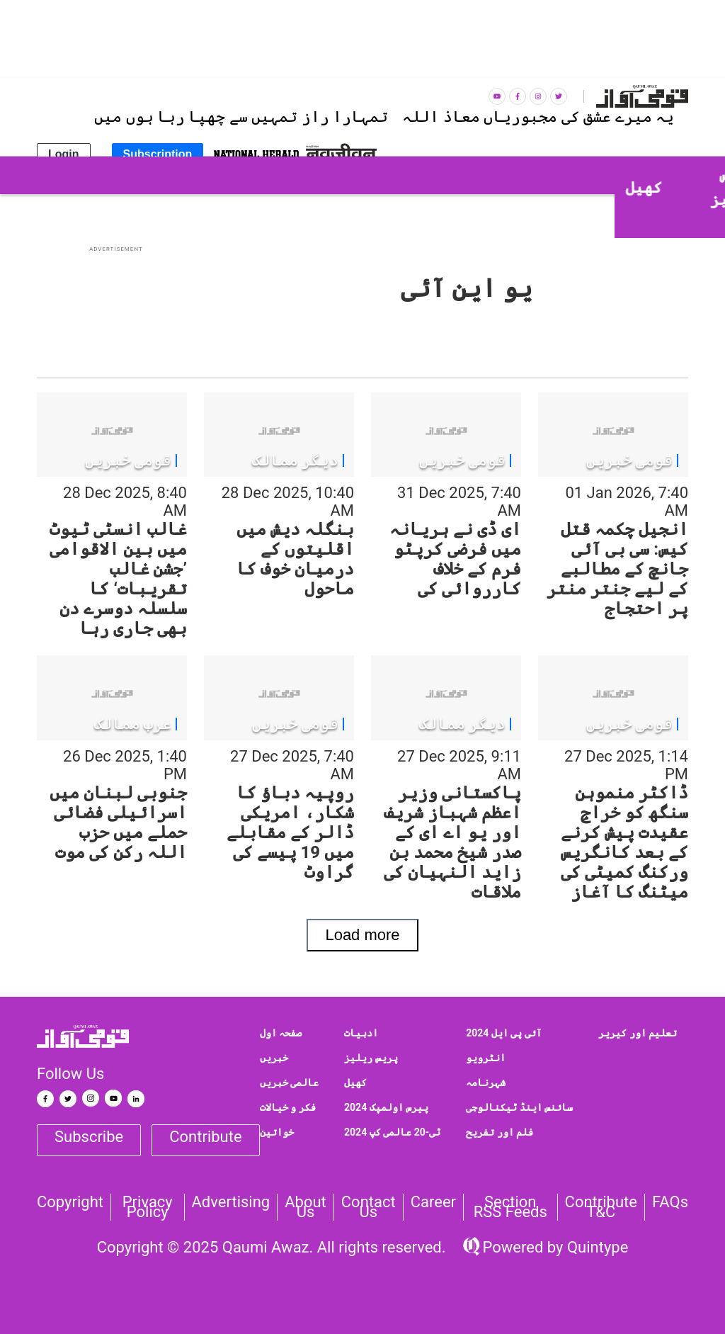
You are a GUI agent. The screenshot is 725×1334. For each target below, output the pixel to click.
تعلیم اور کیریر (637, 1033)
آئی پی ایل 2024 (504, 1033)
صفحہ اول (281, 1033)
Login (63, 154)
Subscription (158, 154)
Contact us (368, 1207)
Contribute (205, 1137)
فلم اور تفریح (499, 1132)
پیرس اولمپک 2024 (386, 1107)
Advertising (231, 1202)
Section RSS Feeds (510, 1207)
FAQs (670, 1202)
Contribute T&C (601, 1207)
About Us (305, 1207)
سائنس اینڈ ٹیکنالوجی (519, 1107)
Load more (362, 935)
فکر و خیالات (288, 1107)
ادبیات (361, 1033)
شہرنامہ (486, 1082)
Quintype (595, 1247)
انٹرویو (486, 1057)
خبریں (274, 1057)
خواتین (277, 1132)
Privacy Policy (147, 1207)
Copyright (70, 1202)
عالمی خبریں (289, 1082)
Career (433, 1202)
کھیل (355, 1082)
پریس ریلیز (370, 1057)
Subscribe (89, 1137)
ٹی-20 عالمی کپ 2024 (392, 1132)
